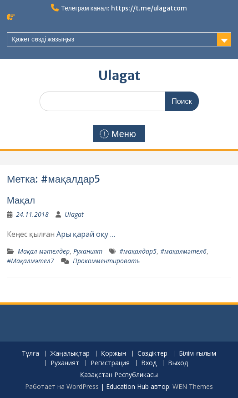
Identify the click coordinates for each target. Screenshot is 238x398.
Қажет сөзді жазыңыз (43, 39)
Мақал (21, 200)
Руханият (87, 251)
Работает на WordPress (62, 386)
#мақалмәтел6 (183, 251)
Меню (118, 134)
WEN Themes (192, 386)
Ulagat (119, 75)
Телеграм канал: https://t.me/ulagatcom (124, 8)
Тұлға (30, 354)
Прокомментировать (106, 260)
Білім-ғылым (197, 354)
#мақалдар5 (138, 251)
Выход (178, 363)
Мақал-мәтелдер (44, 251)
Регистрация (110, 363)
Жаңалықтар (70, 354)
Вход (149, 363)
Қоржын (113, 354)
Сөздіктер (152, 354)
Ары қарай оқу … (85, 234)
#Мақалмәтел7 (30, 260)
